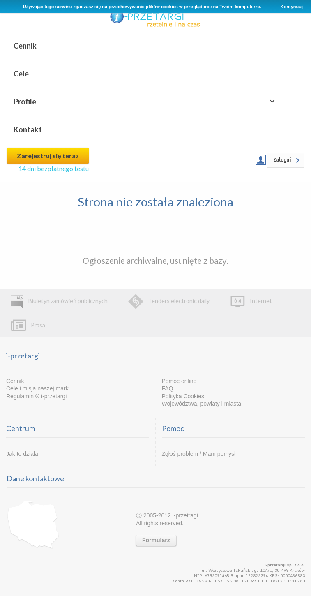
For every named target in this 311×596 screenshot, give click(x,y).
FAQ (167, 388)
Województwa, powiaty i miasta (201, 403)
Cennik (25, 45)
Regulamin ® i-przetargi (36, 396)
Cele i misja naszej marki (38, 388)
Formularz (156, 540)
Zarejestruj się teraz (48, 155)
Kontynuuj (292, 6)
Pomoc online (179, 381)
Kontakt (28, 129)
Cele (21, 73)
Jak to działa (22, 453)
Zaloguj (282, 160)
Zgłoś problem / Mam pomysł (199, 453)
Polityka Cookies (183, 396)
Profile (25, 101)
